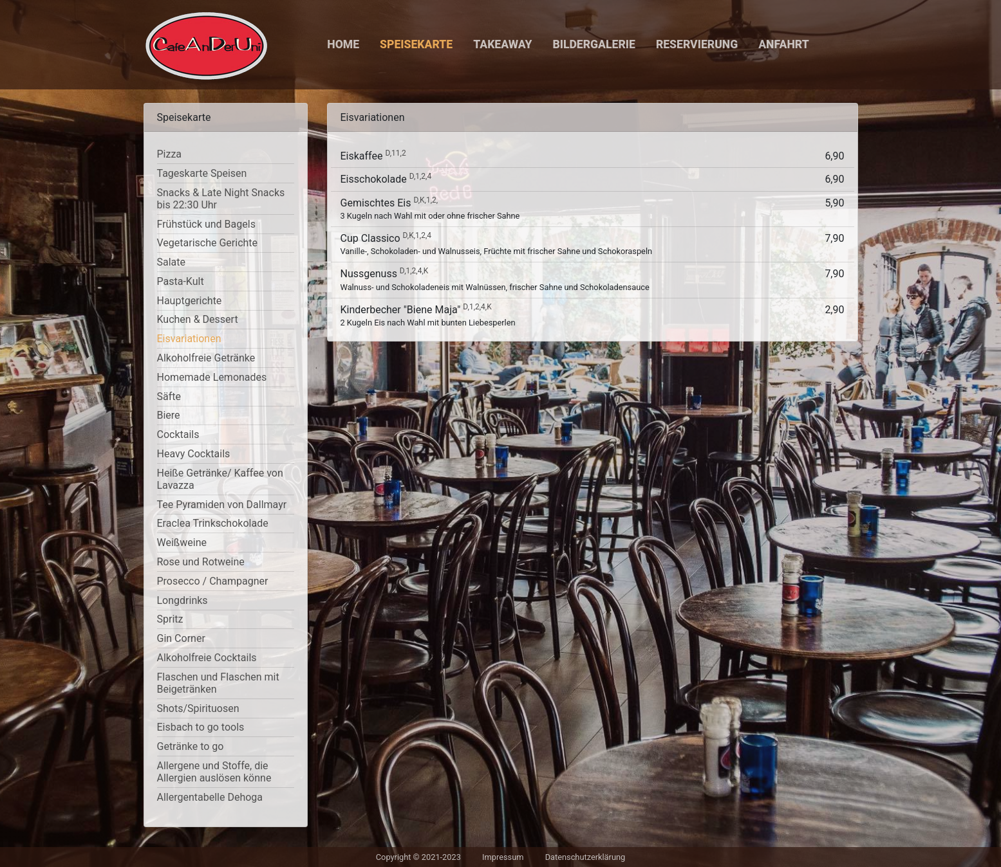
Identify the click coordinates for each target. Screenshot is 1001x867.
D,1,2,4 (420, 176)
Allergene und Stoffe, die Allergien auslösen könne (214, 772)
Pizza (169, 154)
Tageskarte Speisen (202, 173)
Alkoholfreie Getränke (206, 358)
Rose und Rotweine (201, 562)
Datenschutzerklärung (585, 857)
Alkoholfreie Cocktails (207, 658)
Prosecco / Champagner (212, 581)
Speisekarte (416, 44)
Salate (171, 262)
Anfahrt (783, 44)
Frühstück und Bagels (206, 224)
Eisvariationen (189, 339)
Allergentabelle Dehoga (210, 797)
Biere (168, 415)
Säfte (169, 396)
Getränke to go (190, 746)
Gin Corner (181, 638)
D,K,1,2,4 (417, 235)
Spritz (170, 619)
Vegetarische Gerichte (207, 243)
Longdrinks (182, 600)
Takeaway (502, 44)
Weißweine (182, 542)
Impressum (502, 857)
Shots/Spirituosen (198, 708)
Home (343, 44)
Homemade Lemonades (212, 377)
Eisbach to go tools (201, 727)
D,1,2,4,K (414, 270)
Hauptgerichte (189, 301)
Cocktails (178, 434)
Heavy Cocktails (193, 454)
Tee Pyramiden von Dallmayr (222, 504)
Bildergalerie (593, 44)
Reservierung (697, 44)
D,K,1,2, (425, 200)
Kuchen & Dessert (197, 319)
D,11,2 (395, 153)
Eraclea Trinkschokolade (212, 523)
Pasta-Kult (180, 281)
